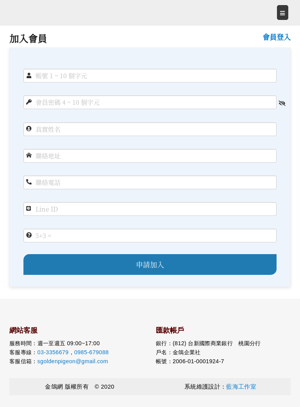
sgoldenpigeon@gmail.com (73, 361)
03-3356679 (53, 352)
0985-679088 (91, 352)
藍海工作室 (241, 386)
